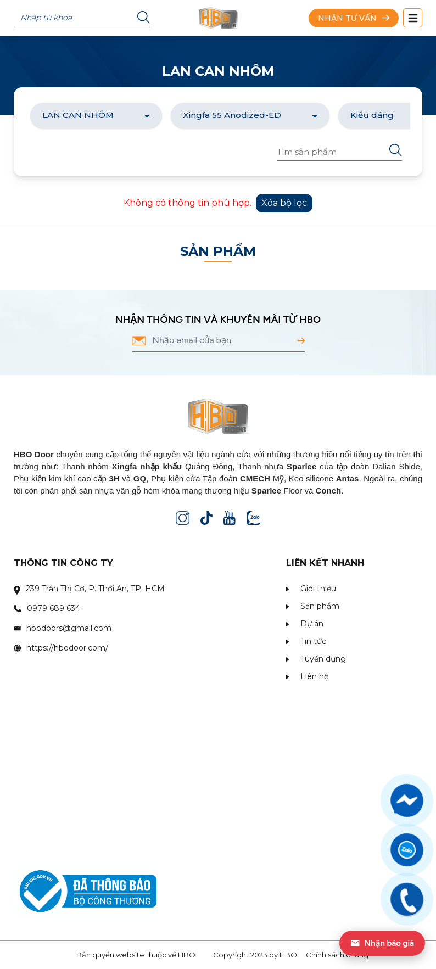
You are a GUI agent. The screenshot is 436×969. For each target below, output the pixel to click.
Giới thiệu (318, 588)
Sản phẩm (319, 606)
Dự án (311, 624)
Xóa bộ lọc (284, 203)
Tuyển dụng (323, 659)
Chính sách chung (337, 954)
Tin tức (313, 641)
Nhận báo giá (382, 943)
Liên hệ (314, 676)
